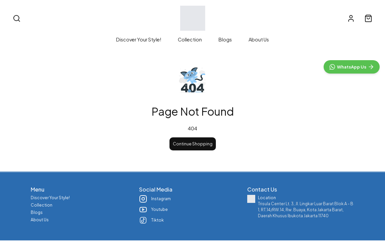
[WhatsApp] (352, 212)
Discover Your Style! (138, 39)
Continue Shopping (193, 151)
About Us (259, 39)
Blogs (225, 39)
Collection (190, 39)
